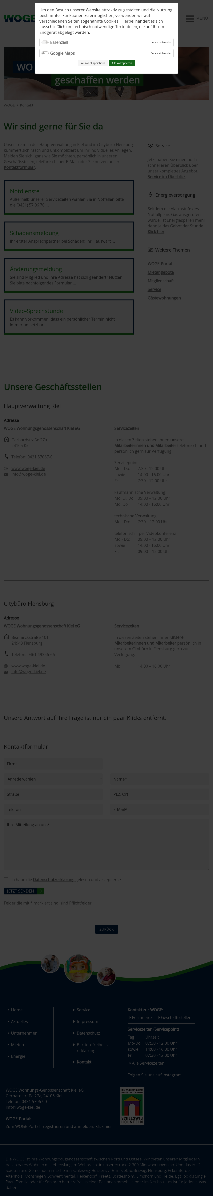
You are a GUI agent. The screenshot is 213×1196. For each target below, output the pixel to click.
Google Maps (62, 53)
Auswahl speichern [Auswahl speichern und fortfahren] (93, 63)
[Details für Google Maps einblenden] (161, 53)
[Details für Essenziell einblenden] (161, 42)
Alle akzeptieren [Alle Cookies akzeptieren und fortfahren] (122, 63)
